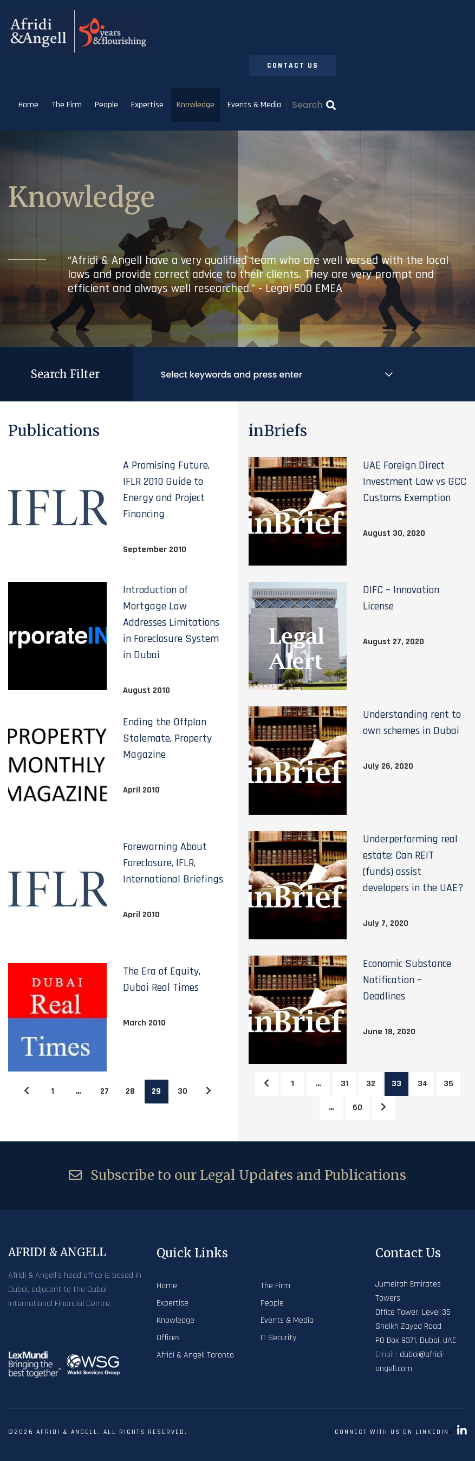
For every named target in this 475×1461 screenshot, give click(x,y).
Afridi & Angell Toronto (195, 1355)
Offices (168, 1337)
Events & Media (254, 105)
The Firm (66, 105)
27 (104, 1091)
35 (448, 1083)
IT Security (278, 1337)
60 (357, 1107)
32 (370, 1083)
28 (130, 1091)
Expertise (147, 105)
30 (182, 1091)
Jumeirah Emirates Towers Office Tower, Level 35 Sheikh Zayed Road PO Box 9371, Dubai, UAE (415, 1312)
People (106, 105)
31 (345, 1083)
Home (28, 105)
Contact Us (292, 65)
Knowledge (195, 105)
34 (423, 1083)
